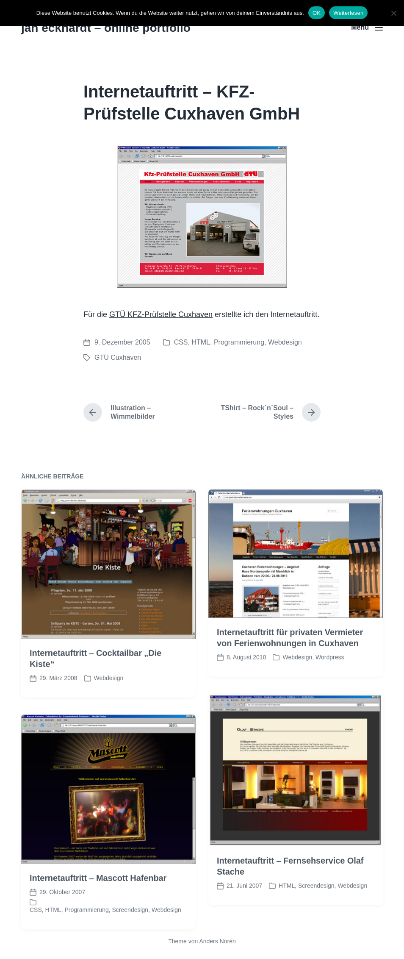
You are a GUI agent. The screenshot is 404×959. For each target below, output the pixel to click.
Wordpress (329, 677)
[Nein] (393, 13)
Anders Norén (217, 941)
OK (317, 13)
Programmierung (239, 342)
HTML (200, 342)
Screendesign (316, 905)
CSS (181, 342)
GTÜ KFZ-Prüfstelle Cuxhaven (161, 314)
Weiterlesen (348, 13)
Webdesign (285, 342)
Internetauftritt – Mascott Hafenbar (98, 897)
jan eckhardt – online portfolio (106, 27)
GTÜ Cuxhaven (117, 357)
